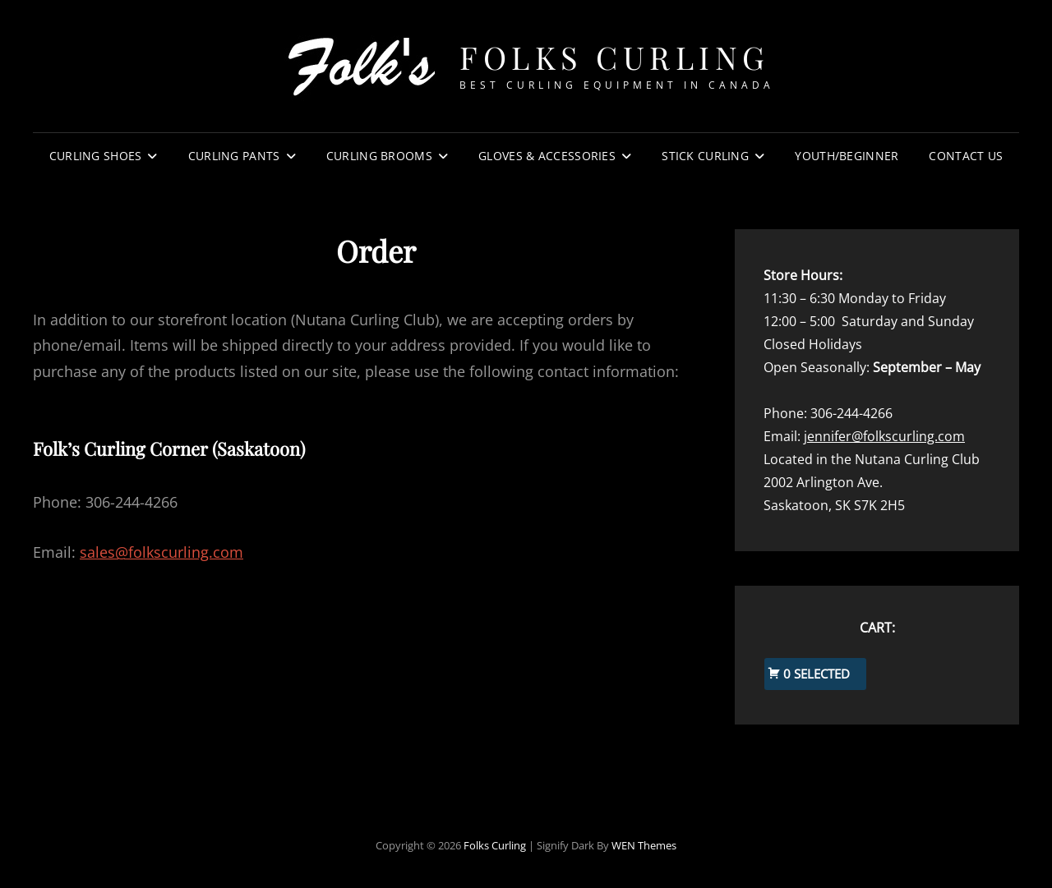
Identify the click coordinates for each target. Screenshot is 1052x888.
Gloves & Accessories (547, 155)
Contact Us (966, 155)
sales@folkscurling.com (161, 552)
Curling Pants (234, 155)
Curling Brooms (379, 155)
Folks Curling (614, 57)
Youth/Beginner (846, 155)
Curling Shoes (95, 155)
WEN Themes (643, 845)
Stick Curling (705, 155)
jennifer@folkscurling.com (884, 436)
